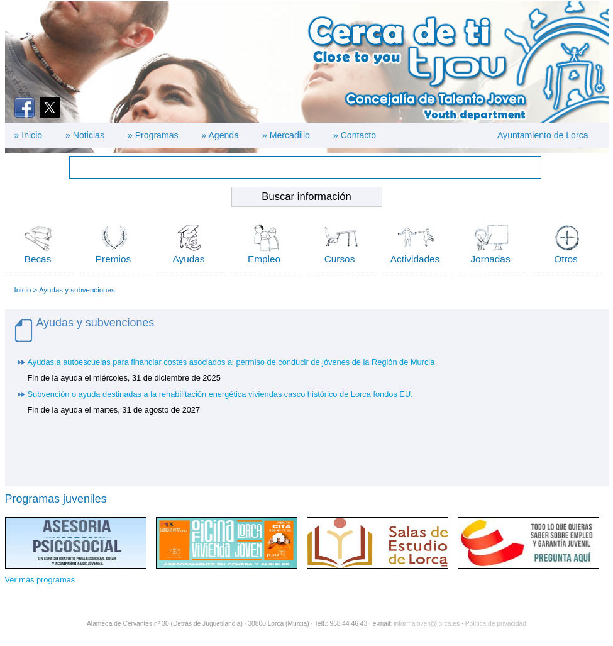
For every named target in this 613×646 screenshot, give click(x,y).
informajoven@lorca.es (427, 623)
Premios (113, 258)
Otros (566, 258)
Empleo (264, 258)
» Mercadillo (286, 135)
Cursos (339, 258)
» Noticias (84, 135)
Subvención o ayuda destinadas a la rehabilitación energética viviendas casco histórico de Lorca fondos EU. (220, 394)
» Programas (153, 135)
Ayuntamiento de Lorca (542, 135)
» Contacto (354, 135)
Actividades (415, 258)
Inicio (22, 290)
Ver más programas (40, 579)
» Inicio (28, 135)
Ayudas (189, 258)
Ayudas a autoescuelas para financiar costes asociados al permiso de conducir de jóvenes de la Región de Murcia (231, 362)
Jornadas (490, 258)
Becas (38, 258)
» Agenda (221, 135)
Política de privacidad (495, 623)
